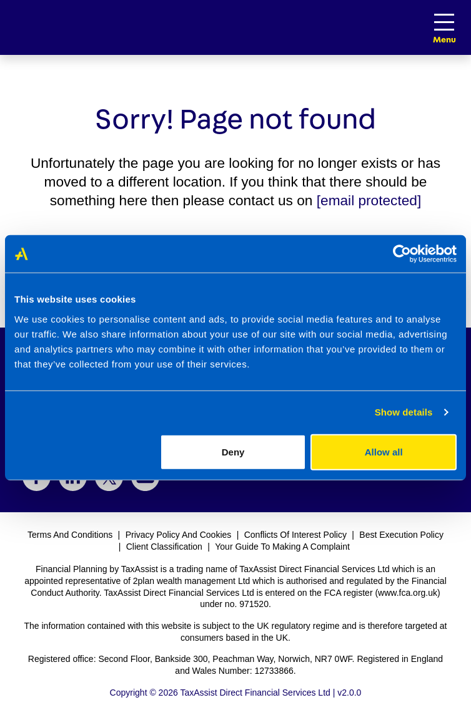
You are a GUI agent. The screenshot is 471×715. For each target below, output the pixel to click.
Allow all (384, 451)
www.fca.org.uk (407, 593)
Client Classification (164, 547)
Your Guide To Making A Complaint (282, 547)
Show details (404, 412)
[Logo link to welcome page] (5, 27)
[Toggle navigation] (444, 22)
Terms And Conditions (69, 535)
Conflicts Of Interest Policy (295, 535)
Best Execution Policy (401, 535)
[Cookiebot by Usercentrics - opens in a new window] (402, 254)
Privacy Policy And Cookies (179, 535)
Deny (233, 451)
